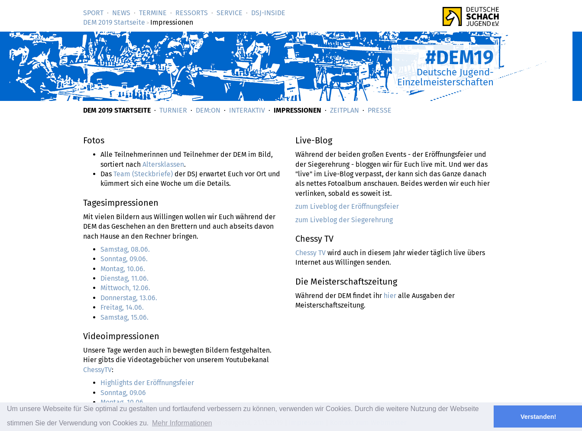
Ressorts (191, 13)
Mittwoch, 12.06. (125, 288)
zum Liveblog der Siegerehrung (344, 220)
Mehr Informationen (182, 423)
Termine (153, 13)
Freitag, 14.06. (122, 307)
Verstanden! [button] (538, 416)
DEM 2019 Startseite (114, 22)
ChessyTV (97, 370)
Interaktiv (247, 110)
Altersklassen (163, 164)
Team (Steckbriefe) (143, 174)
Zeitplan (344, 110)
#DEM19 (459, 57)
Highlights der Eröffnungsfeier (147, 383)
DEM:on (208, 110)
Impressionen (297, 110)
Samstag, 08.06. (125, 249)
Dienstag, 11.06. (124, 278)
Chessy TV (310, 253)
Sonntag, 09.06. (124, 259)
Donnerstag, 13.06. (128, 298)
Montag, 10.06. (122, 269)
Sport (93, 13)
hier (390, 296)
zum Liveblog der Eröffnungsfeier (347, 206)
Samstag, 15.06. (124, 317)
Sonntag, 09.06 (123, 393)
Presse (379, 110)
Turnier (173, 110)
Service (229, 13)
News (121, 13)
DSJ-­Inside (268, 13)
